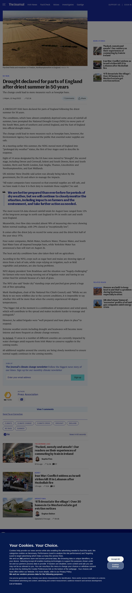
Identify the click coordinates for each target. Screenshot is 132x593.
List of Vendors (15, 584)
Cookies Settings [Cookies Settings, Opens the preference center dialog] (115, 565)
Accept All (115, 559)
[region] (66, 563)
